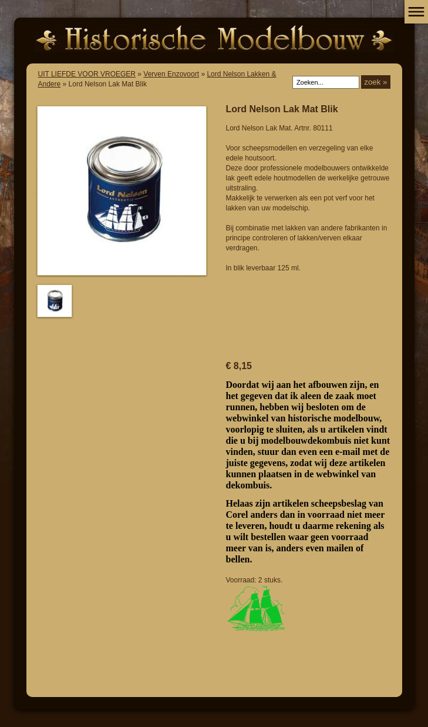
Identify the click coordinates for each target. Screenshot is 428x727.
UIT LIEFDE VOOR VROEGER (87, 74)
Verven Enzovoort (171, 74)
